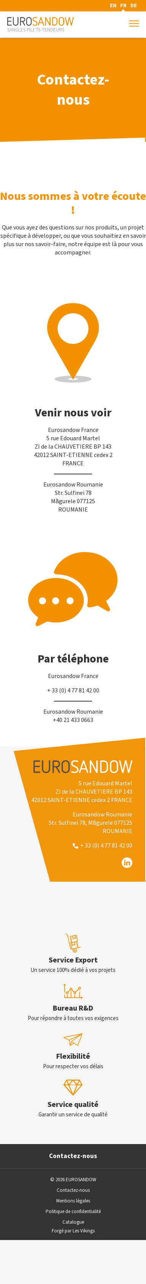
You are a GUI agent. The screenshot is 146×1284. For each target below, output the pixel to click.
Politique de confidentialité (73, 1211)
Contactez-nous (73, 1156)
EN (113, 5)
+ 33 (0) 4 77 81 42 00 (106, 845)
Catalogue (73, 1222)
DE (133, 5)
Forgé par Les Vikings (73, 1230)
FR (123, 5)
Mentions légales (73, 1201)
